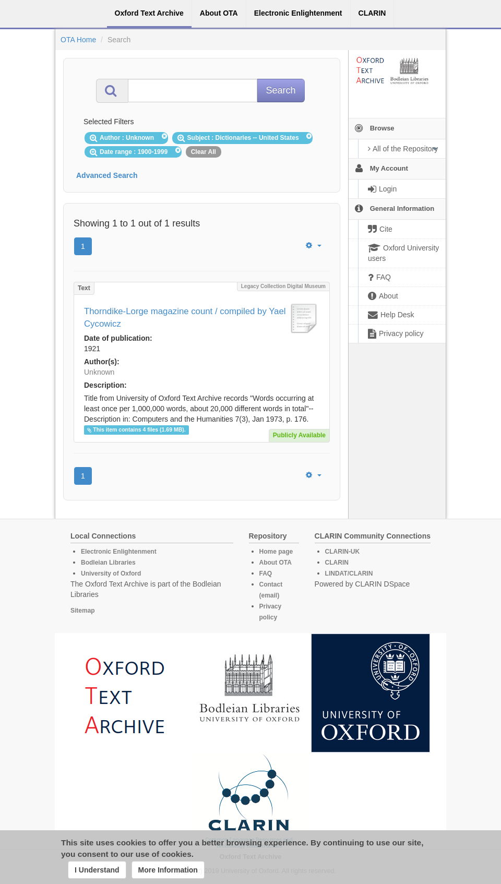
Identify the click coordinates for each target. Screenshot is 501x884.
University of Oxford (111, 573)
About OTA (275, 562)
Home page (276, 551)
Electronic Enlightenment (119, 551)
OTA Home (78, 39)
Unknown (99, 372)
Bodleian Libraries (108, 562)
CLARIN (337, 562)
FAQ (265, 573)
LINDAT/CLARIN (349, 573)
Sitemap (82, 610)
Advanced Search (107, 175)
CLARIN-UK (342, 551)
